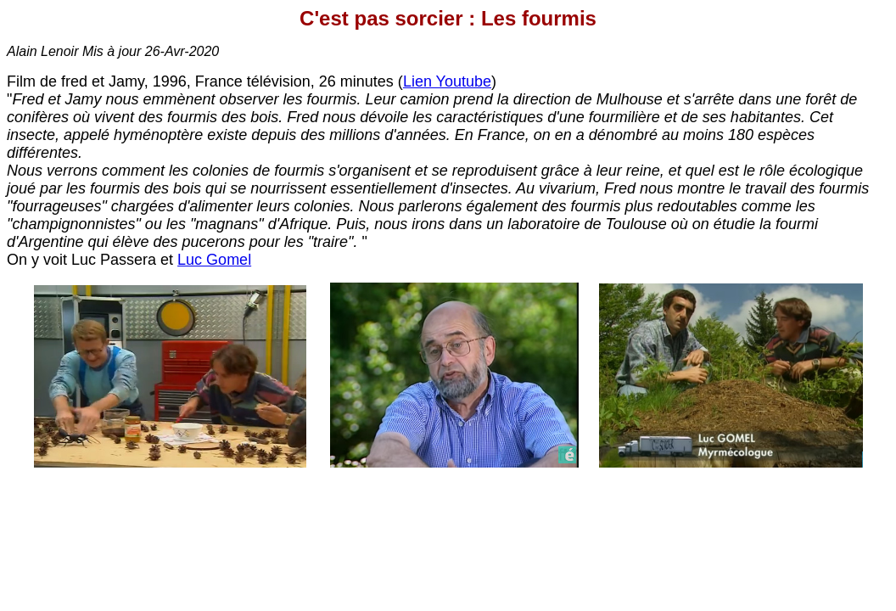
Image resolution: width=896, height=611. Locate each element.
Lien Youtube (447, 81)
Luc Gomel (214, 259)
